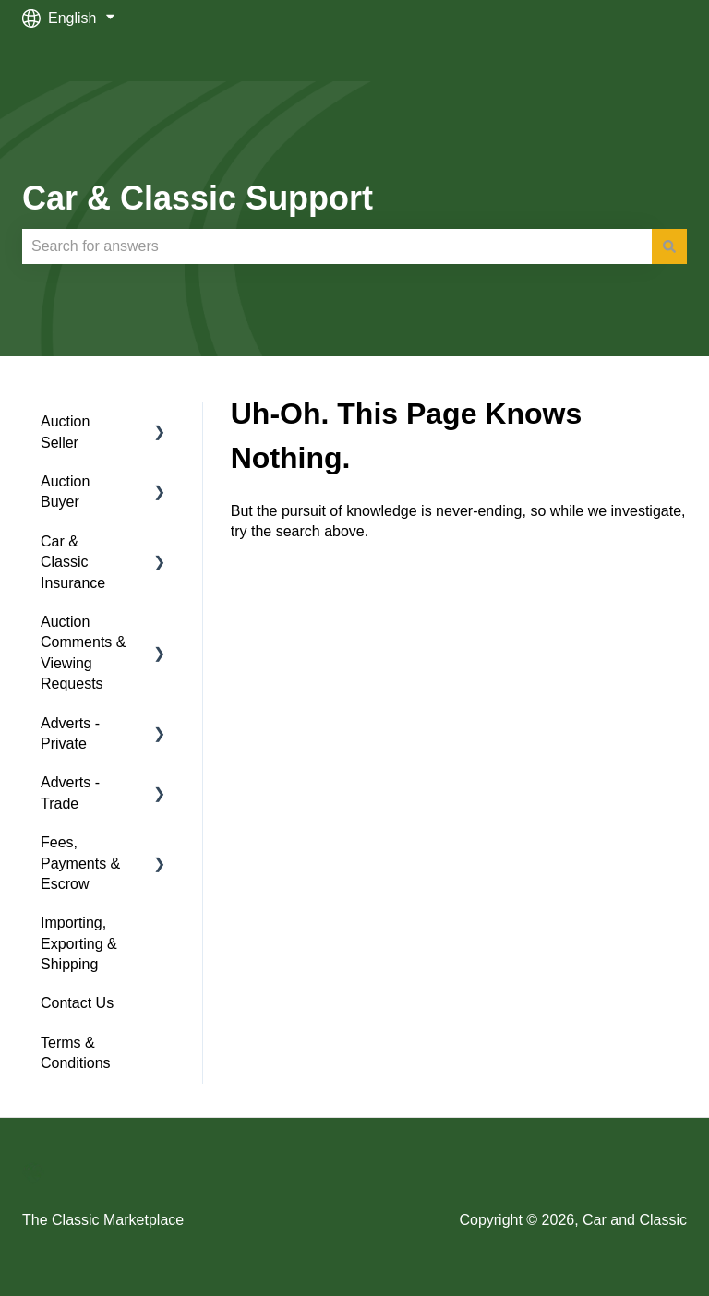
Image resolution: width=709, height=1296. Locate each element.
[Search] (669, 246)
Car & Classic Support (197, 198)
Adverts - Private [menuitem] (70, 733)
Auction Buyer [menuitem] (65, 492)
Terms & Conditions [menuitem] (76, 1053)
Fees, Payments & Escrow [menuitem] (80, 863)
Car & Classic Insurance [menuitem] (73, 562)
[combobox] (337, 246)
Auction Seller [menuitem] (65, 432)
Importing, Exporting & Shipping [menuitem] (79, 943)
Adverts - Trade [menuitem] (70, 792)
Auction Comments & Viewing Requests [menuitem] (83, 652)
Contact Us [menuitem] (77, 1003)
